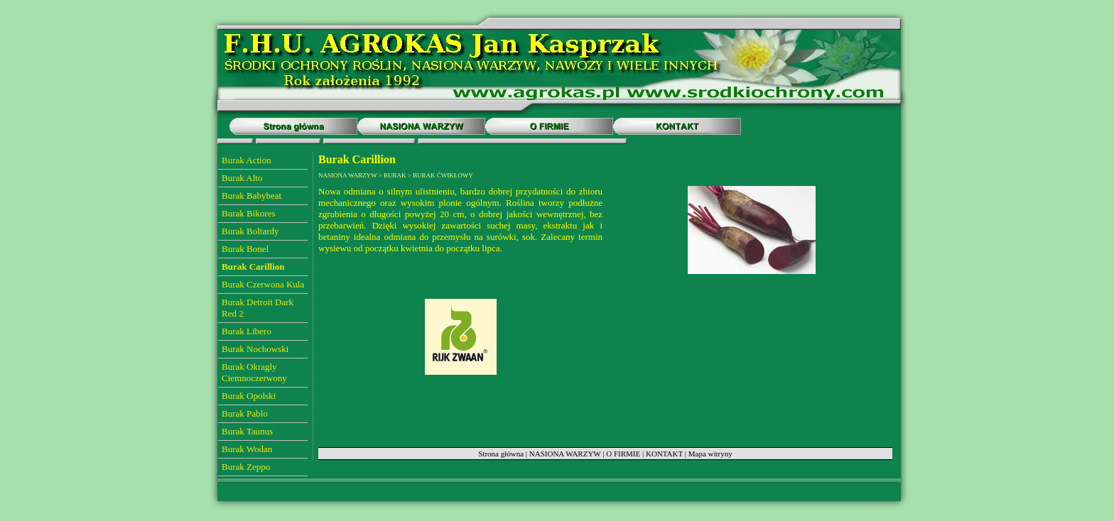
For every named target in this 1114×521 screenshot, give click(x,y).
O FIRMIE (623, 453)
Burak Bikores (248, 213)
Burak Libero (246, 331)
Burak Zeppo (246, 466)
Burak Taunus (247, 431)
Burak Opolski (249, 395)
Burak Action (246, 160)
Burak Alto (242, 177)
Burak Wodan (247, 449)
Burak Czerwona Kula (263, 284)
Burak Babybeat (251, 195)
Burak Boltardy (250, 231)
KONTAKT (664, 453)
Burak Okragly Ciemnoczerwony (254, 372)
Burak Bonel (245, 248)
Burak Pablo (245, 413)
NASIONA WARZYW (565, 453)
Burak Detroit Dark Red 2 (257, 308)
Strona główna (501, 453)
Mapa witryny (710, 453)
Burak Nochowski (255, 349)
